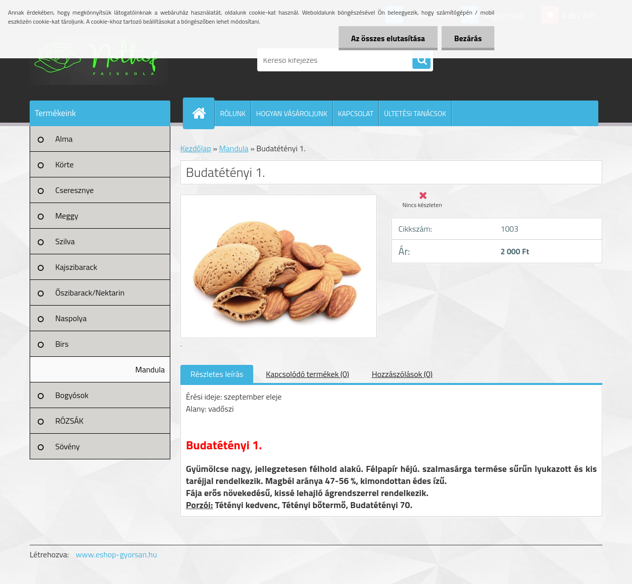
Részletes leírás (216, 374)
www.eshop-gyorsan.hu (116, 554)
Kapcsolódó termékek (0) (307, 374)
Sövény (67, 446)
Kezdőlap (195, 148)
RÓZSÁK (69, 421)
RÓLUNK (233, 113)
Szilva (65, 241)
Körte (64, 164)
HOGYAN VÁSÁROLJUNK (292, 113)
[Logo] (99, 60)
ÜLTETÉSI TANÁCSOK (415, 113)
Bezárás (468, 38)
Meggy (66, 216)
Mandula (150, 369)
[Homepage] (203, 113)
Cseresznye (74, 190)
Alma (64, 139)
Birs (61, 344)
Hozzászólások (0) (402, 374)
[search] (421, 60)
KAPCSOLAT (356, 113)
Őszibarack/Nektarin (90, 292)
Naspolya (70, 318)
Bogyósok (71, 395)
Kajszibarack (76, 267)
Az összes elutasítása (388, 38)
